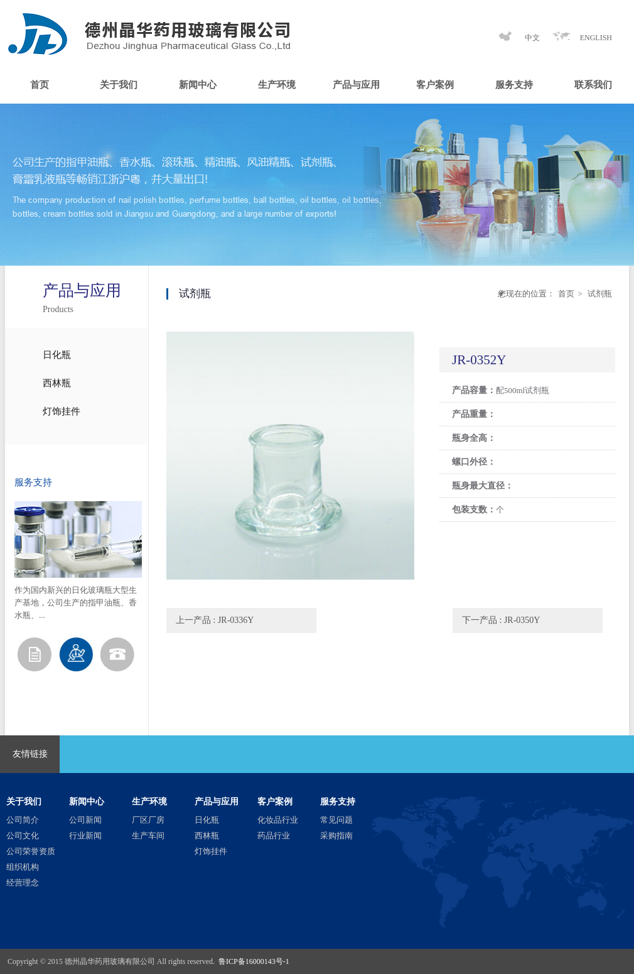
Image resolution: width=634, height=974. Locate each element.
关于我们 (118, 85)
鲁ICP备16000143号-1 (253, 961)
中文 (532, 37)
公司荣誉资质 (30, 851)
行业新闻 (85, 835)
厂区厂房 (148, 820)
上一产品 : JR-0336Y (215, 620)
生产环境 (277, 85)
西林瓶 (57, 383)
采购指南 (336, 835)
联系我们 (593, 85)
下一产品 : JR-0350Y (501, 620)
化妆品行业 (277, 820)
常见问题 (336, 820)
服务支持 (514, 85)
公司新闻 (85, 820)
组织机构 (22, 867)
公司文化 (22, 835)
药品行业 (273, 835)
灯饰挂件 (61, 411)
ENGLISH (596, 37)
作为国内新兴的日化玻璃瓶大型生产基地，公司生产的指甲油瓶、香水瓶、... (75, 602)
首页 (39, 85)
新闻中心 (198, 85)
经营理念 (22, 882)
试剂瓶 (599, 293)
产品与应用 (356, 85)
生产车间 (148, 835)
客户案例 (435, 85)
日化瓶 (57, 355)
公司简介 (22, 820)
